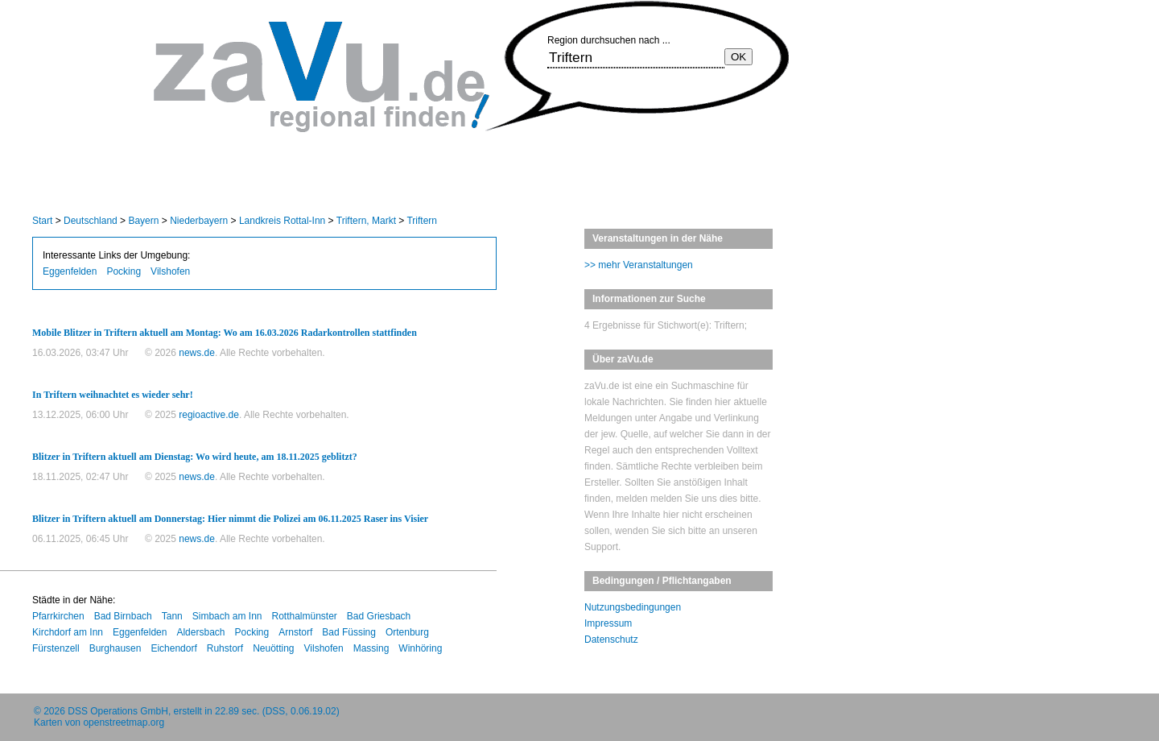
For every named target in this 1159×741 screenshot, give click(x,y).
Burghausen (115, 648)
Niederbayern (199, 220)
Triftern (421, 220)
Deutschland (91, 220)
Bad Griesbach (378, 616)
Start (42, 220)
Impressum (608, 623)
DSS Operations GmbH (118, 711)
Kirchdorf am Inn (67, 632)
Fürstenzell (56, 648)
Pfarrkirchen (58, 616)
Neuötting (273, 648)
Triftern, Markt (366, 220)
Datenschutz (611, 639)
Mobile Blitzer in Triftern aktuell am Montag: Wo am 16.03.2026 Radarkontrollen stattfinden (224, 332)
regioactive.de (209, 414)
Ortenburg (407, 632)
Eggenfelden (70, 271)
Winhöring (420, 648)
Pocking (123, 271)
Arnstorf (295, 632)
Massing (371, 648)
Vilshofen (170, 271)
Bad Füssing (349, 632)
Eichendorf (173, 648)
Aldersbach (200, 632)
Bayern (143, 220)
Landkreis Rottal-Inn (282, 220)
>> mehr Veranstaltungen (638, 265)
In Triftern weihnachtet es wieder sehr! (112, 394)
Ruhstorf (225, 648)
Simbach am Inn (227, 616)
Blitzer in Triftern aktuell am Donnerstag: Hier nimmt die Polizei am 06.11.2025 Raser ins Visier (230, 518)
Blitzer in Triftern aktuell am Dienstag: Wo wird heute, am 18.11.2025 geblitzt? (194, 456)
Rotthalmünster (303, 616)
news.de (197, 352)
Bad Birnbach (123, 616)
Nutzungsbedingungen (632, 607)
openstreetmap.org (123, 722)
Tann (172, 616)
